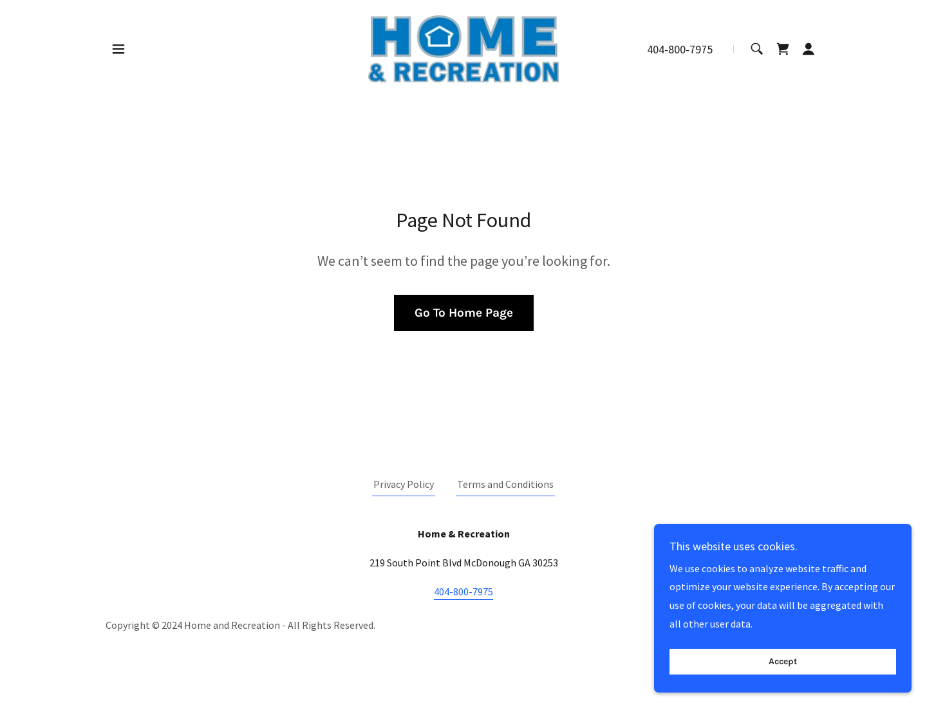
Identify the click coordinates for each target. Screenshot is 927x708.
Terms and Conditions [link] (505, 484)
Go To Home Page (464, 313)
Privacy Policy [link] (403, 484)
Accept (783, 662)
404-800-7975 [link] (680, 49)
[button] (118, 49)
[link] (463, 47)
